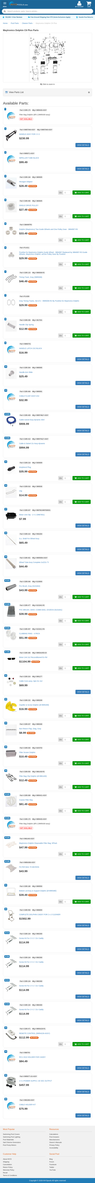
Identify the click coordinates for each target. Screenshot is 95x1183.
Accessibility (53, 1148)
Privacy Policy (54, 1145)
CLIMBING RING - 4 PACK (29, 634)
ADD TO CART (81, 193)
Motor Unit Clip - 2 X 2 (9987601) (32, 515)
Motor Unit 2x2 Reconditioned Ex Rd (33, 657)
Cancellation (7, 1164)
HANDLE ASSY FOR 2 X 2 (29, 134)
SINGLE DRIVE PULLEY (28, 205)
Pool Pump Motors (9, 1145)
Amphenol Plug (25, 467)
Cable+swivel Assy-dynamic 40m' (32, 420)
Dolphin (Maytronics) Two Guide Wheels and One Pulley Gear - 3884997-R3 (48, 229)
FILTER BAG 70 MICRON (29, 867)
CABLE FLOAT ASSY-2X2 (29, 396)
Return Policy (7, 1167)
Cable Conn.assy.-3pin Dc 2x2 (30, 681)
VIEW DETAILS (83, 145)
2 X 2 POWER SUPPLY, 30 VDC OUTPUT (35, 1081)
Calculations (53, 1134)
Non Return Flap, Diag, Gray (30, 729)
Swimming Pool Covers (11, 1134)
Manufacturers (54, 1140)
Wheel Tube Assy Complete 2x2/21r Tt (34, 562)
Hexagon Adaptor (26, 182)
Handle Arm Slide (26, 372)
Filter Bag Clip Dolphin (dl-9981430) (33, 776)
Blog (51, 1159)
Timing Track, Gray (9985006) (30, 277)
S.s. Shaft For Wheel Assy (29, 539)
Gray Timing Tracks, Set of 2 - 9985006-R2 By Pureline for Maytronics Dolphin (49, 301)
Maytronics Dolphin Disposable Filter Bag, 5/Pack (38, 843)
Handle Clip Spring (26, 325)
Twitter (51, 1167)
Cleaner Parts (27, 23)
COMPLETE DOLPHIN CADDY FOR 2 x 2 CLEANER (39, 915)
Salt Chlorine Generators (12, 1142)
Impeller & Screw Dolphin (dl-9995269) (34, 705)
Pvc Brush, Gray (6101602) (29, 586)
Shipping (6, 1162)
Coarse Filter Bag (26, 800)
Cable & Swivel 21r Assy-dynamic (32, 443)
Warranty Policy (8, 1170)
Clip (20, 491)
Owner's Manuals (55, 1142)
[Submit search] (4, 11)
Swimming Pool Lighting (11, 1137)
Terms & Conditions (10, 1175)
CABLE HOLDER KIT (27, 1105)
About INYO (7, 1159)
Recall (5, 1173)
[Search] (50, 11)
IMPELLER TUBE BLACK (29, 158)
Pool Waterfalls (8, 1140)
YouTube (52, 1170)
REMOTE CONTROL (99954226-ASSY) (34, 1033)
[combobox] (47, 11)
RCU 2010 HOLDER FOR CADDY (32, 1057)
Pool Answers (54, 1137)
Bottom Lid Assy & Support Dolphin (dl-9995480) (37, 891)
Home (5, 23)
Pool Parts (15, 23)
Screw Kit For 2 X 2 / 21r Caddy (31, 938)
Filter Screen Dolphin (27, 752)
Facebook (52, 1164)
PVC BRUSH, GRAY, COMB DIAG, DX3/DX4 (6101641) (40, 610)
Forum (51, 1162)
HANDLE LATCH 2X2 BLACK (30, 348)
